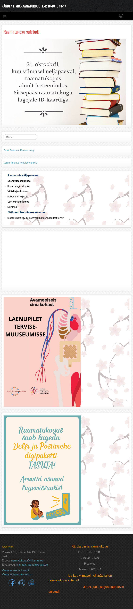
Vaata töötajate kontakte (16, 574)
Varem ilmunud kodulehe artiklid (20, 162)
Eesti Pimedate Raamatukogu (19, 150)
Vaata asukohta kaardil (15, 570)
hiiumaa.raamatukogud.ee (32, 564)
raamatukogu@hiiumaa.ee (27, 560)
